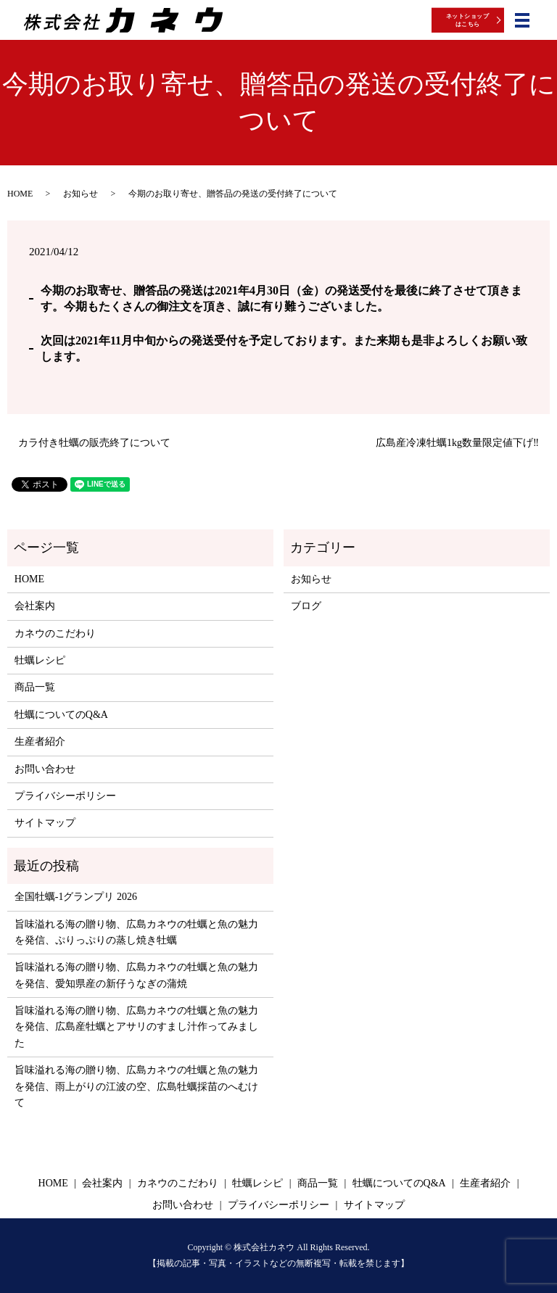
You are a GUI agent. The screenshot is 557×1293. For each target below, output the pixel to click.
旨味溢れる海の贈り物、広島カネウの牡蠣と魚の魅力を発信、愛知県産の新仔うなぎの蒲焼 (136, 975)
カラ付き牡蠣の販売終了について (94, 442)
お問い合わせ (45, 769)
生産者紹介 (40, 741)
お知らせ (80, 194)
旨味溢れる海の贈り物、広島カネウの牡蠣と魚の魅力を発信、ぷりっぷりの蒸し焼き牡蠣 (136, 932)
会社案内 (35, 605)
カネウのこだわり (55, 633)
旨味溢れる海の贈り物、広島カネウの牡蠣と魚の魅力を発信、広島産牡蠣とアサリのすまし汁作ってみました (136, 1027)
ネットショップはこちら (467, 19)
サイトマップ (45, 822)
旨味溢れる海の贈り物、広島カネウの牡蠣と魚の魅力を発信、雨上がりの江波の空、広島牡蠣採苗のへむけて (136, 1086)
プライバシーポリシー (65, 795)
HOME (20, 194)
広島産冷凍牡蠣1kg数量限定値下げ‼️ (457, 442)
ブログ (306, 605)
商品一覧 (35, 687)
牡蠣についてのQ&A (61, 714)
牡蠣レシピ (40, 660)
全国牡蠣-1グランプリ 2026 (76, 896)
